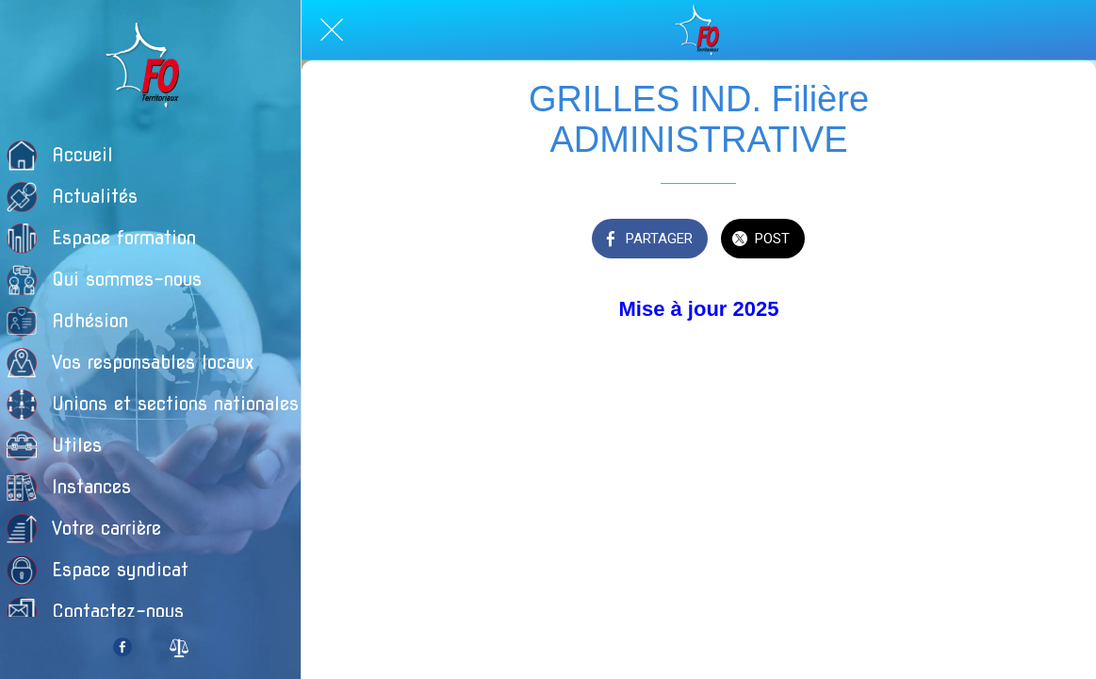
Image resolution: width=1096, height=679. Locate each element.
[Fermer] (331, 30)
